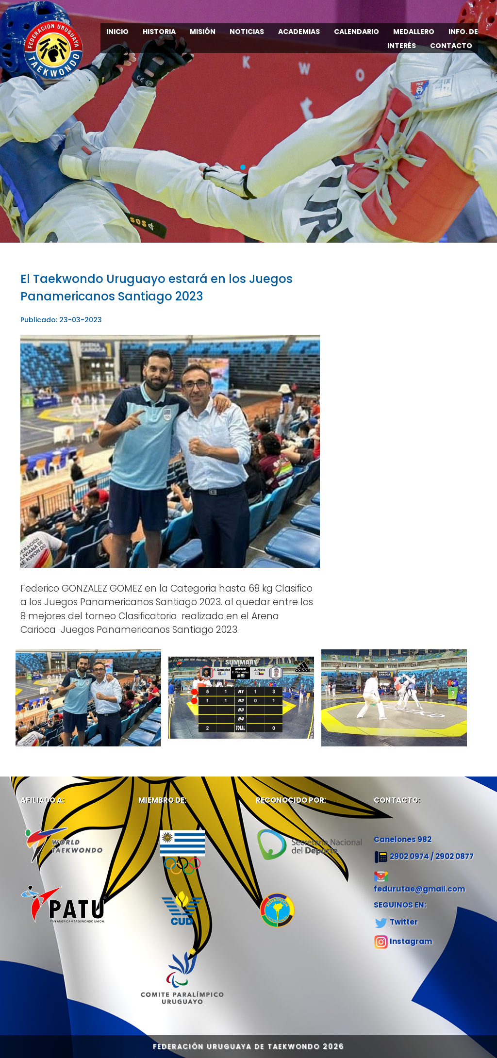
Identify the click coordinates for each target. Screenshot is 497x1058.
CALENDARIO (356, 31)
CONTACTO (451, 45)
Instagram (411, 941)
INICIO (117, 31)
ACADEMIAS (299, 31)
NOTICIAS (247, 31)
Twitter (404, 922)
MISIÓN (202, 31)
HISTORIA (159, 31)
